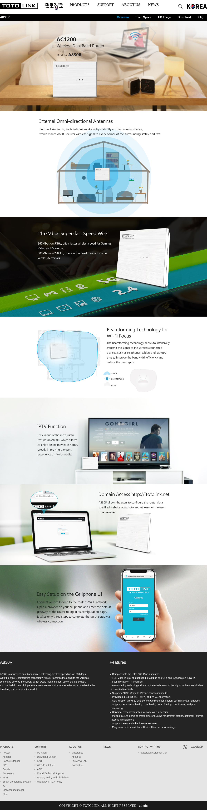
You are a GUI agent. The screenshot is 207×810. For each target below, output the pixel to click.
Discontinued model (13, 790)
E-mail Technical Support (50, 773)
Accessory (8, 773)
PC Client (42, 752)
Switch (6, 769)
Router (6, 752)
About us (76, 756)
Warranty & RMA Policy (49, 781)
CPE (5, 765)
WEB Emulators (45, 765)
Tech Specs (143, 17)
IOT (5, 785)
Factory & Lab (79, 761)
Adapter (7, 756)
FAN (5, 794)
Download (184, 17)
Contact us (77, 765)
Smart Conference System (17, 781)
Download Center (46, 756)
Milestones (77, 752)
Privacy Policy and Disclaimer (53, 777)
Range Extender (11, 761)
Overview (123, 17)
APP (39, 769)
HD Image (164, 17)
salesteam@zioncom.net (154, 752)
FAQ (201, 17)
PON (5, 777)
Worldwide (197, 747)
